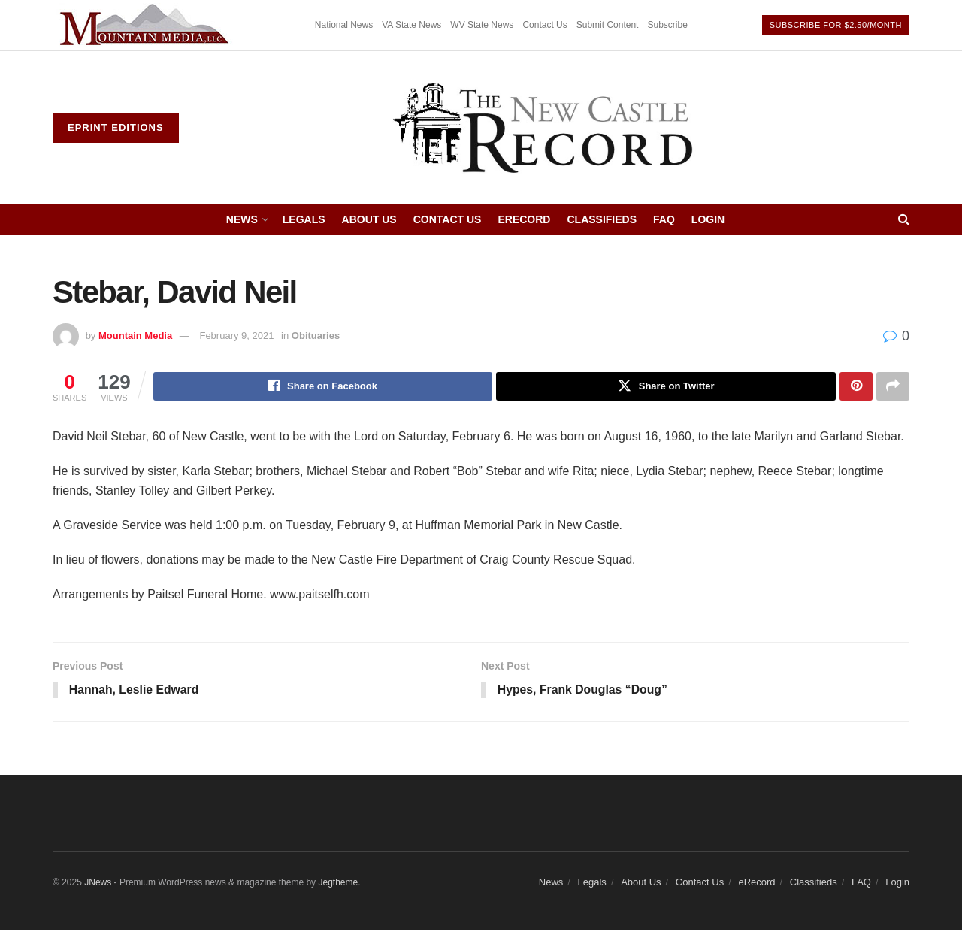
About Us (369, 219)
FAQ (664, 219)
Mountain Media (135, 335)
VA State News (411, 25)
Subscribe (667, 25)
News (242, 219)
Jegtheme (338, 883)
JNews (97, 883)
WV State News (481, 25)
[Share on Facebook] (323, 386)
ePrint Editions (116, 127)
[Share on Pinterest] (856, 386)
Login (708, 219)
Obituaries (316, 335)
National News (344, 25)
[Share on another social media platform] (892, 386)
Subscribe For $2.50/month (836, 24)
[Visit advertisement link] (146, 25)
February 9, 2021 (236, 335)
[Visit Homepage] (544, 128)
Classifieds (602, 219)
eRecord (524, 219)
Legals (304, 219)
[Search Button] (903, 219)
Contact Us (544, 25)
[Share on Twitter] (666, 386)
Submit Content (607, 25)
